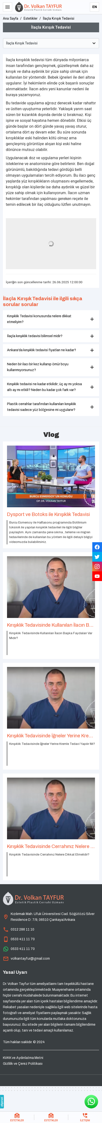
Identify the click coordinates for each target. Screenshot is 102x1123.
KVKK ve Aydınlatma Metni (23, 1058)
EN (94, 7)
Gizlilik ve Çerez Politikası (22, 1063)
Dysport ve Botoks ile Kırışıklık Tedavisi (48, 514)
